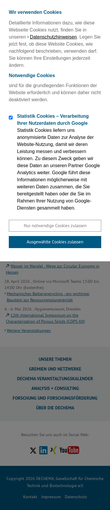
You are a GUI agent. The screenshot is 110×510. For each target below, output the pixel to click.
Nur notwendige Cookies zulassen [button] (55, 225)
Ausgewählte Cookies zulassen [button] (55, 242)
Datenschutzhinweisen (53, 36)
